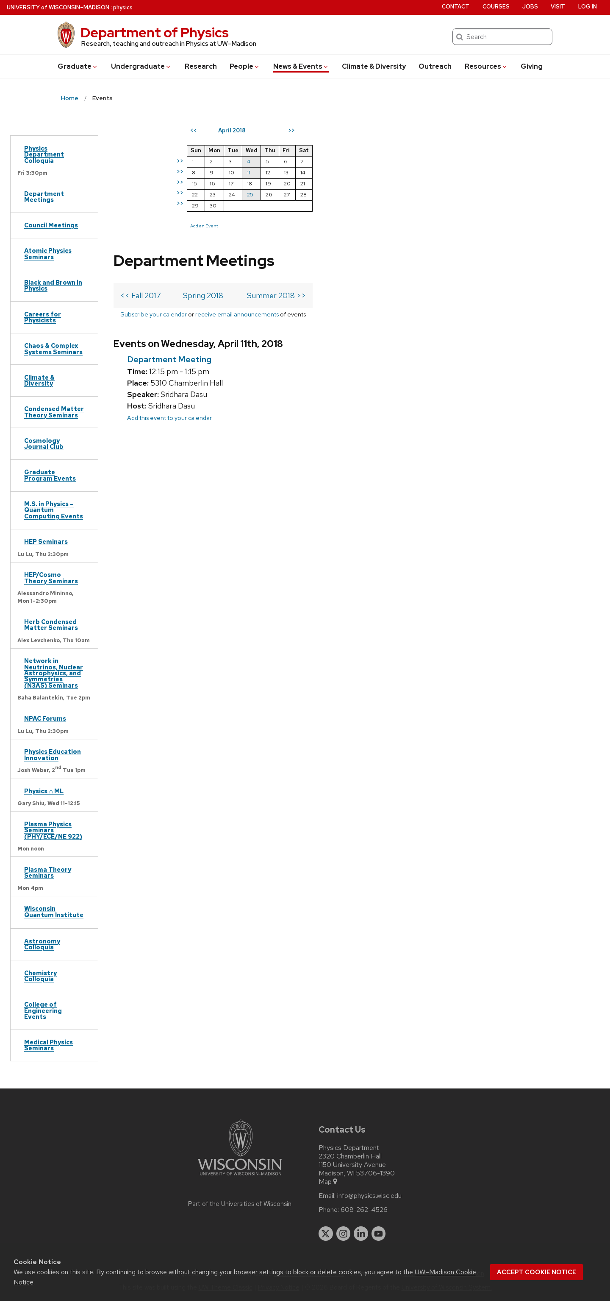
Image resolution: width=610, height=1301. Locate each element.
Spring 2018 (203, 170)
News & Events (301, 66)
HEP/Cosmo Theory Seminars (51, 578)
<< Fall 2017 (140, 170)
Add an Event (358, 226)
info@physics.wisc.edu (369, 1196)
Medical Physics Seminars (48, 1045)
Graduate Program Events (50, 475)
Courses (496, 6)
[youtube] (379, 1233)
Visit (558, 6)
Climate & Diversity (374, 66)
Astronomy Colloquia (42, 944)
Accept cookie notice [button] (536, 1272)
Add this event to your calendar (169, 292)
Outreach (435, 66)
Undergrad (141, 66)
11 (403, 172)
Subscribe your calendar (153, 189)
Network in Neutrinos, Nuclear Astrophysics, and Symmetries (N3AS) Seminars (53, 673)
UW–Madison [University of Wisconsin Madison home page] (58, 7)
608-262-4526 (364, 1210)
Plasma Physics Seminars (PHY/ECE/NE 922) (53, 830)
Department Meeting (169, 233)
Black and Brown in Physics (53, 285)
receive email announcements (237, 189)
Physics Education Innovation (52, 754)
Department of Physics (154, 32)
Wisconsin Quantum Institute (53, 911)
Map (328, 1182)
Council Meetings (51, 225)
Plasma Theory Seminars (47, 872)
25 (404, 194)
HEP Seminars (46, 541)
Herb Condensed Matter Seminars (51, 625)
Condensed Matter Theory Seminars (54, 412)
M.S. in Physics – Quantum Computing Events (53, 510)
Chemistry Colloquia (40, 976)
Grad (78, 66)
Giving (532, 66)
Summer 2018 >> (276, 170)
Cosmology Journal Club (44, 443)
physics (123, 7)
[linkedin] (361, 1233)
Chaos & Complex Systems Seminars (53, 348)
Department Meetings (44, 197)
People (245, 66)
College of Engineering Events (43, 1010)
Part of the (239, 1204)
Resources (486, 66)
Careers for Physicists (42, 317)
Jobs (530, 6)
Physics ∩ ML (44, 791)
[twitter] (326, 1233)
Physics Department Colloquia (44, 154)
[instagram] (343, 1233)
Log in (587, 6)
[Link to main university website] (239, 1176)
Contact (455, 6)
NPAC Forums (45, 718)
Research (201, 66)
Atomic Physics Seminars (48, 253)
